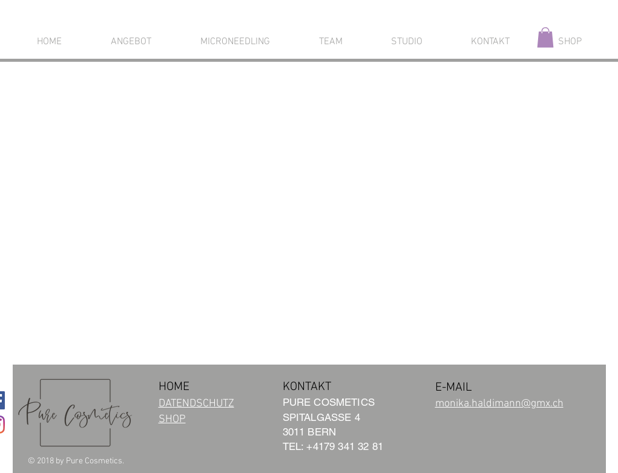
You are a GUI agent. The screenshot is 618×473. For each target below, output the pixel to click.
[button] (545, 37)
